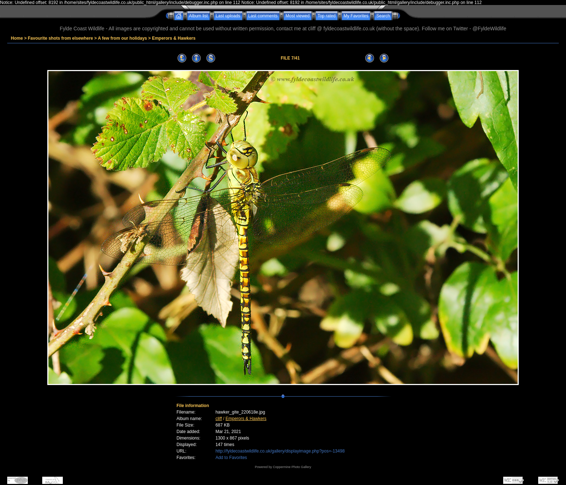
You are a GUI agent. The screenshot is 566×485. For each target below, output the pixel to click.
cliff (218, 418)
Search (383, 15)
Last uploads (228, 15)
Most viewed (298, 15)
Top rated (327, 15)
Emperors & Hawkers (174, 38)
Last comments (263, 15)
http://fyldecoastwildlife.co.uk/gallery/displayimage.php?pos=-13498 (280, 451)
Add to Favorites (231, 457)
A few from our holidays (122, 38)
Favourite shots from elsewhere (60, 38)
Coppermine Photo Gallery (292, 467)
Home (17, 38)
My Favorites (356, 15)
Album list (198, 15)
